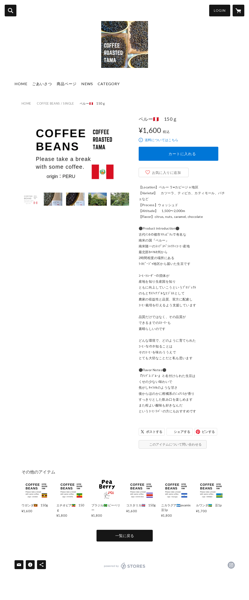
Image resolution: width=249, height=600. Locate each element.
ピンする (208, 432)
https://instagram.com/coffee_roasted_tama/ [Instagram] (231, 565)
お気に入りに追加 (166, 172)
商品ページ (67, 83)
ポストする (154, 432)
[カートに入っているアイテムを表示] (238, 10)
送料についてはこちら (161, 140)
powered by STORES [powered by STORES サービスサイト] (124, 566)
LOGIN (220, 10)
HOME (21, 83)
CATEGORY (109, 83)
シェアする (182, 432)
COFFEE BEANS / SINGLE (55, 103)
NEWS (87, 83)
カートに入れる (182, 153)
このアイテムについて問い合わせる (175, 444)
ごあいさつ (42, 83)
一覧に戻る (124, 535)
